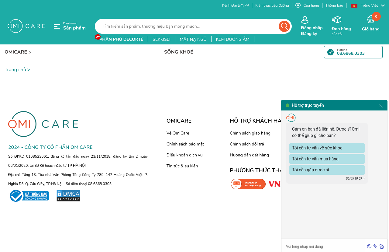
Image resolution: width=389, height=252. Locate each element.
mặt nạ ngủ (193, 39)
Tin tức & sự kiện (182, 166)
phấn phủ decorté (121, 39)
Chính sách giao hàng (250, 133)
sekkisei (161, 39)
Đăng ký (309, 34)
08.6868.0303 (351, 53)
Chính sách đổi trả (247, 144)
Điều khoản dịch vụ (185, 155)
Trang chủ (15, 69)
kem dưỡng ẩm (233, 39)
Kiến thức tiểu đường (272, 5)
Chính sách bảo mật (185, 144)
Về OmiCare (178, 133)
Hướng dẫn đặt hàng (249, 155)
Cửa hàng (307, 5)
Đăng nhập (311, 28)
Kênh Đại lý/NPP (235, 5)
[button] (367, 5)
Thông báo (334, 5)
